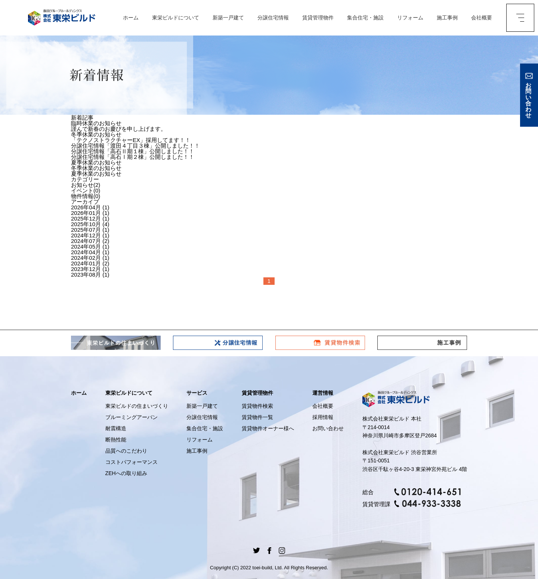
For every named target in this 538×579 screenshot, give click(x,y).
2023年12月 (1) (90, 269)
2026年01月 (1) (90, 213)
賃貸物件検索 (257, 406)
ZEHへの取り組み (126, 473)
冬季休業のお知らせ (96, 134)
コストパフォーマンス (131, 462)
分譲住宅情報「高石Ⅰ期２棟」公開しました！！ (132, 157)
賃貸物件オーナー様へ (268, 428)
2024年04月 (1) (90, 252)
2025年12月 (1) (90, 218)
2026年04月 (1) (90, 207)
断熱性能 (115, 439)
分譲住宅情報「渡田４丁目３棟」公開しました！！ (135, 145)
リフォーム (410, 18)
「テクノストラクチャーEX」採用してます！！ (131, 140)
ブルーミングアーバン (131, 417)
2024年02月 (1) (90, 258)
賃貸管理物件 (318, 18)
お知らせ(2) (85, 185)
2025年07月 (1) (90, 229)
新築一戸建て (228, 18)
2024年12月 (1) (90, 235)
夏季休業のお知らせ (96, 162)
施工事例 (447, 18)
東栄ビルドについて (175, 18)
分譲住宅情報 (273, 18)
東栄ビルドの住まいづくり (136, 406)
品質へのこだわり (126, 450)
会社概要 (481, 18)
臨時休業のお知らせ (96, 123)
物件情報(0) (85, 196)
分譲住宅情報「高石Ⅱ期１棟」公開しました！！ (132, 151)
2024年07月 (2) (90, 241)
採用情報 (322, 417)
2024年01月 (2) (90, 263)
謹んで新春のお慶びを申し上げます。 (118, 129)
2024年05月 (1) (90, 246)
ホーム (131, 18)
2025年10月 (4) (90, 224)
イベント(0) (85, 190)
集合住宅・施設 (365, 18)
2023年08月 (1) (90, 274)
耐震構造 (115, 428)
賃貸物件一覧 (257, 417)
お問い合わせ (328, 428)
